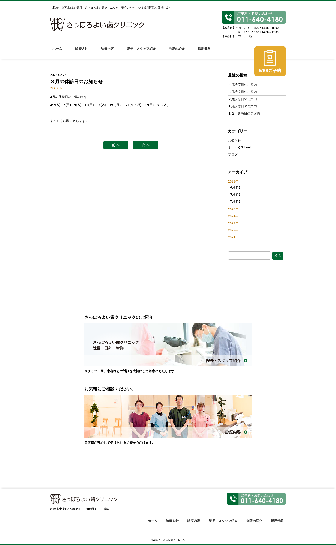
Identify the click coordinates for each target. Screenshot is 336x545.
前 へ (116, 145)
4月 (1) (235, 187)
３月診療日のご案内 (242, 92)
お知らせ (56, 88)
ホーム (57, 52)
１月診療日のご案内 (242, 106)
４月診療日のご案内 (242, 85)
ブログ (233, 154)
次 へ (146, 145)
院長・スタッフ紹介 (142, 52)
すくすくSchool (239, 147)
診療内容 (108, 52)
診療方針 (81, 52)
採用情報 (205, 52)
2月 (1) (235, 201)
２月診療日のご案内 (242, 99)
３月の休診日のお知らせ (76, 81)
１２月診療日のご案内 (244, 113)
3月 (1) (235, 194)
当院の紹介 (178, 52)
